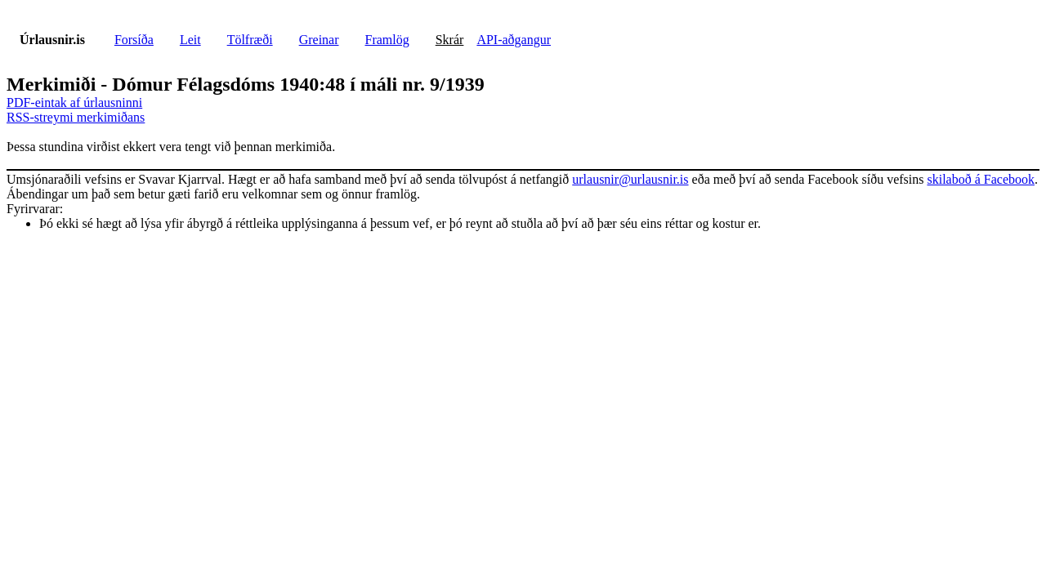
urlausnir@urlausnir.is (630, 179)
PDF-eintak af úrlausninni (74, 102)
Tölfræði (250, 40)
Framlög (387, 40)
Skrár (450, 40)
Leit (190, 40)
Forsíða (134, 40)
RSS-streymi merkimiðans (76, 117)
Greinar (319, 40)
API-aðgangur (513, 40)
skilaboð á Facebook (981, 179)
